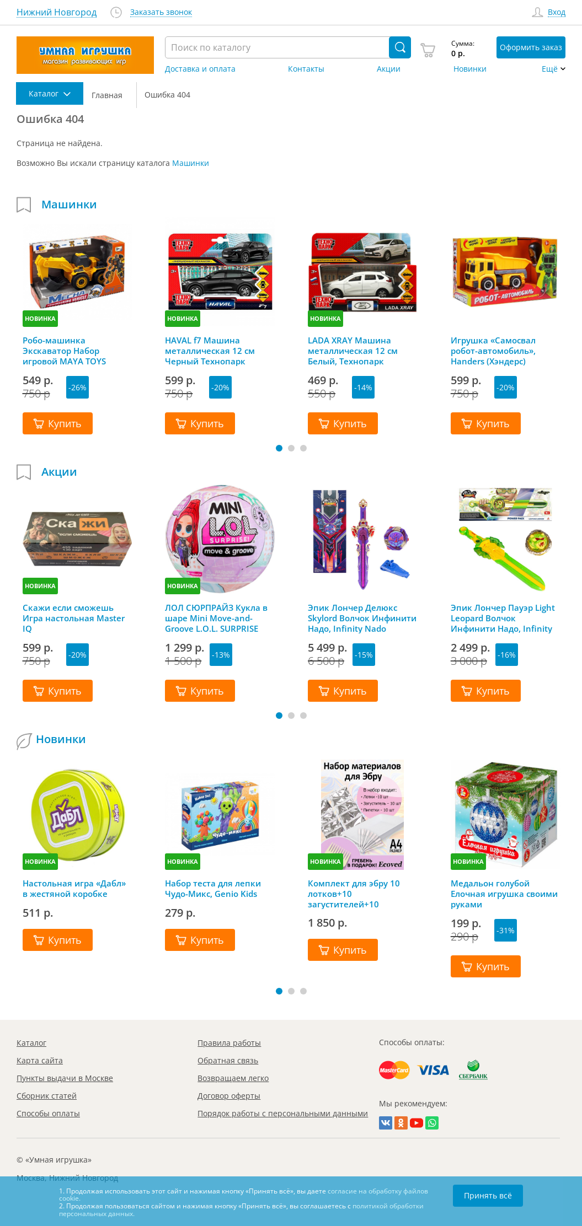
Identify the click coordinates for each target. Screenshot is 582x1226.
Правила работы (229, 1042)
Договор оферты (228, 1095)
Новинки (470, 68)
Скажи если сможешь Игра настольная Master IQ (74, 618)
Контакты (306, 68)
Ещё (550, 68)
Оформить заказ (531, 47)
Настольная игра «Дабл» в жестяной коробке (74, 888)
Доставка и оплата (200, 68)
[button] (279, 448)
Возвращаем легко (233, 1078)
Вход (556, 12)
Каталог (31, 1042)
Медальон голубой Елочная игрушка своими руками (504, 893)
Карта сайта (40, 1060)
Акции (389, 68)
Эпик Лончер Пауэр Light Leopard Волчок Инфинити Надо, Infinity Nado (503, 618)
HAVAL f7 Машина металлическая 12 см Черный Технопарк (210, 350)
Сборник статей (47, 1095)
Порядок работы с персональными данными (282, 1113)
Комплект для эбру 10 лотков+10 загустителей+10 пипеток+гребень (354, 893)
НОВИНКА (40, 318)
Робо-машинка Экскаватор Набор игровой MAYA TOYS (64, 350)
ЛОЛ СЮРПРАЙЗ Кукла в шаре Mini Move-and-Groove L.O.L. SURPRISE (216, 618)
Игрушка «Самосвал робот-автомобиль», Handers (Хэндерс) (493, 350)
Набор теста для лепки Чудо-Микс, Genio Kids (213, 888)
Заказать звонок (161, 12)
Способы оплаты (48, 1113)
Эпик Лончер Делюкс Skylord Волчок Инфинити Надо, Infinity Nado (362, 618)
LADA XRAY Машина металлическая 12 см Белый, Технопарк (353, 350)
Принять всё (488, 1195)
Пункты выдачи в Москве (65, 1078)
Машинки (190, 163)
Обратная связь (227, 1060)
